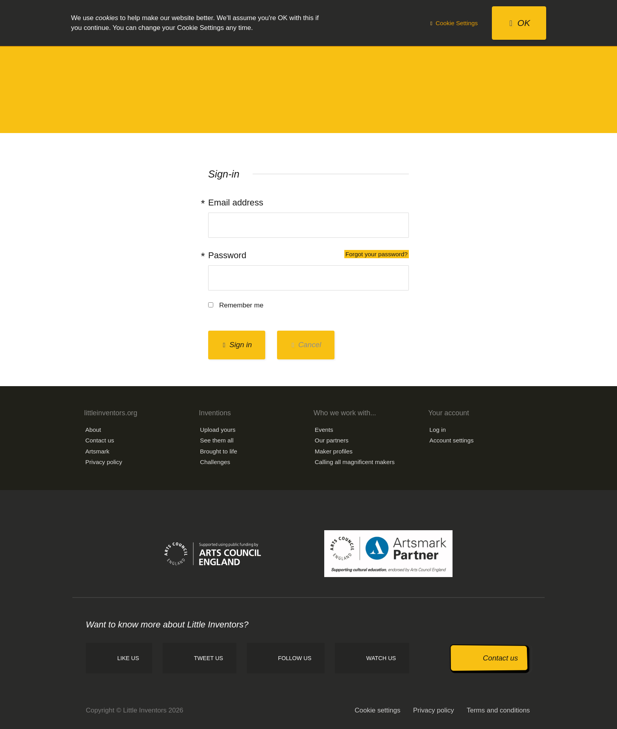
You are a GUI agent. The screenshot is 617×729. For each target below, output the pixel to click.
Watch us (381, 658)
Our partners (332, 440)
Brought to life (218, 451)
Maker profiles (334, 451)
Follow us (294, 658)
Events (324, 429)
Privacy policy (103, 462)
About (93, 429)
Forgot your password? (376, 254)
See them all (216, 440)
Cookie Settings (454, 23)
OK (520, 23)
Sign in (237, 344)
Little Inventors (308, 89)
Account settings (451, 440)
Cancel (306, 344)
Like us (128, 658)
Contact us (99, 440)
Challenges (215, 462)
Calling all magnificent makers (355, 462)
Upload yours (217, 429)
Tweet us (208, 658)
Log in (437, 429)
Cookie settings (377, 710)
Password (308, 255)
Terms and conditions (498, 710)
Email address (235, 202)
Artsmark (97, 451)
